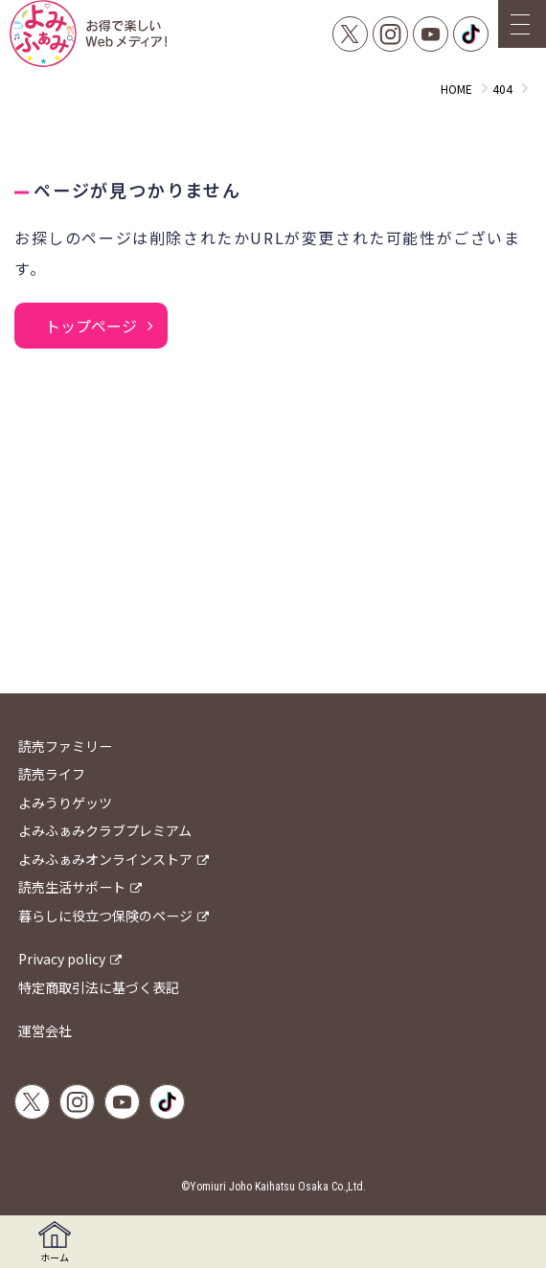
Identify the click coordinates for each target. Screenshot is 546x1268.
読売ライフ (51, 773)
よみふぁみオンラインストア (105, 859)
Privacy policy (61, 958)
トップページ (91, 325)
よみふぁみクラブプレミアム (105, 830)
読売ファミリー (65, 746)
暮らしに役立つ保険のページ (105, 915)
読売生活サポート (71, 886)
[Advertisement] (273, 540)
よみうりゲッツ (65, 802)
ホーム (54, 1242)
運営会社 (45, 1030)
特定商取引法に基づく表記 (98, 987)
